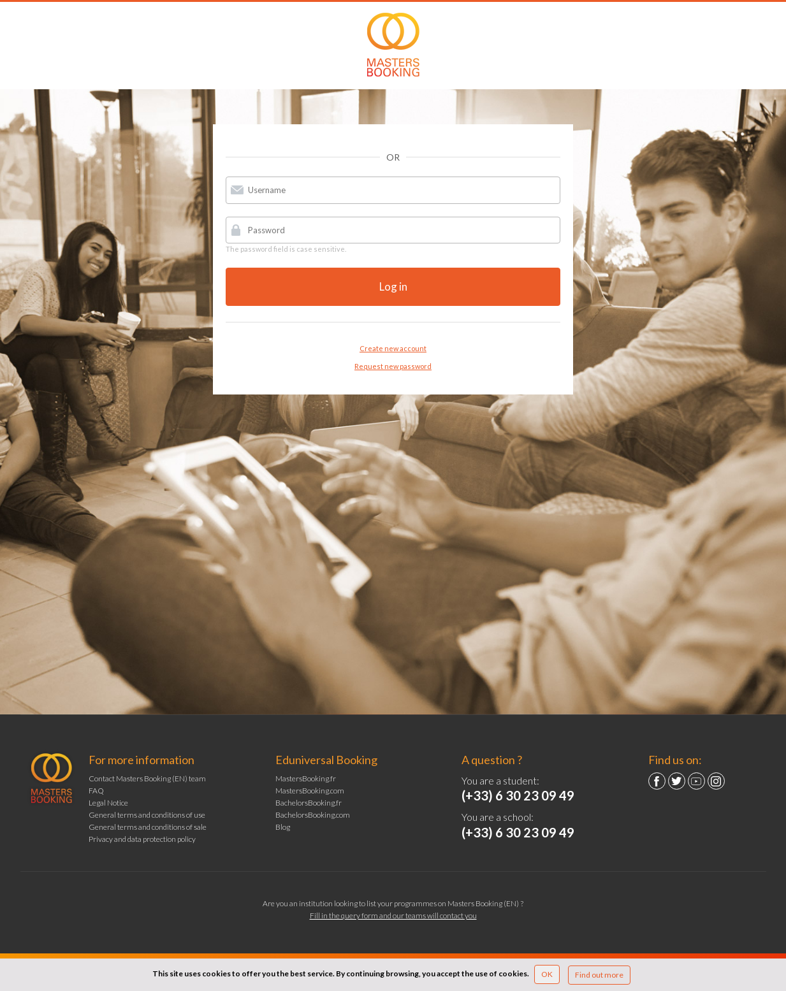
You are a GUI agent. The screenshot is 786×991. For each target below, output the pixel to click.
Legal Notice (108, 802)
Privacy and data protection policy (142, 839)
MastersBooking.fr (305, 778)
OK (547, 974)
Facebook (657, 781)
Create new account (393, 348)
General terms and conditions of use (147, 815)
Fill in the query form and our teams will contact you (393, 915)
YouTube (696, 781)
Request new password (393, 366)
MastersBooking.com (309, 790)
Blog (282, 827)
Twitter (676, 781)
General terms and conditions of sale (148, 827)
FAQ (96, 790)
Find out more (599, 975)
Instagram (716, 781)
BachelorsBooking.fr (308, 802)
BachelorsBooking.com (312, 815)
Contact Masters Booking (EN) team (147, 778)
